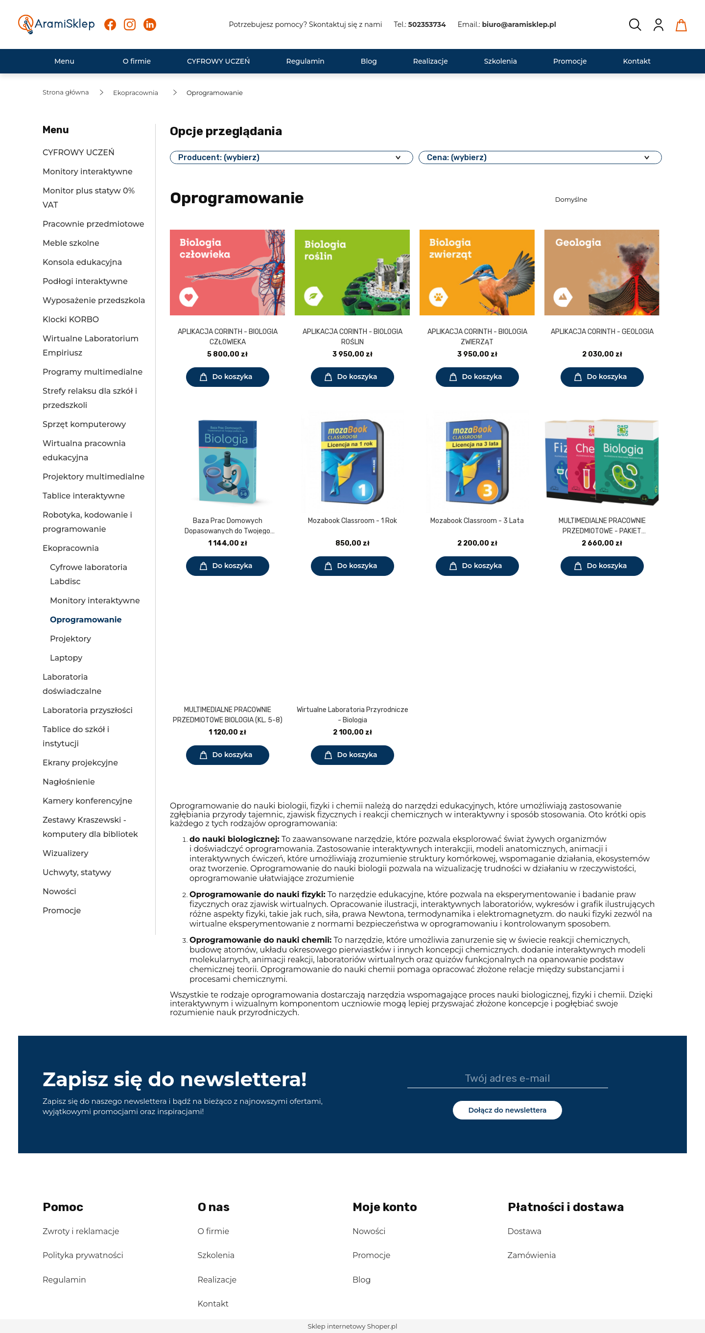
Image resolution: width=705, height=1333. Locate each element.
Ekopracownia (71, 548)
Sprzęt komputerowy (84, 424)
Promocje (62, 910)
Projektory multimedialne (93, 476)
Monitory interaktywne (88, 171)
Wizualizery (65, 853)
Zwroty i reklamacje (81, 1231)
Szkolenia (216, 1255)
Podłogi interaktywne (85, 281)
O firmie (214, 1231)
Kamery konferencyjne (87, 801)
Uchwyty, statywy (77, 872)
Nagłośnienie (69, 781)
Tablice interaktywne (84, 495)
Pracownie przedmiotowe (93, 224)
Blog (361, 1280)
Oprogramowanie (86, 619)
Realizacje (217, 1280)
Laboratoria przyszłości (88, 710)
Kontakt (213, 1304)
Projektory (70, 638)
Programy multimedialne (92, 372)
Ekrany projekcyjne (80, 762)
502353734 (427, 24)
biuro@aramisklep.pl (519, 24)
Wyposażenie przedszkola (94, 300)
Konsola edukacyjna (82, 262)
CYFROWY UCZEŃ (79, 152)
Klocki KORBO (71, 319)
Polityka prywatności (83, 1255)
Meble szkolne (71, 243)
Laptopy (66, 658)
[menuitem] (64, 61)
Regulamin (64, 1280)
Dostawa (525, 1231)
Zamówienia (532, 1255)
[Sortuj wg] (607, 199)
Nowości (59, 891)
